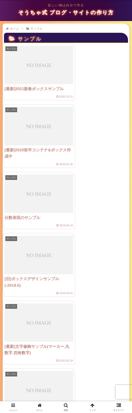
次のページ (66, 362)
